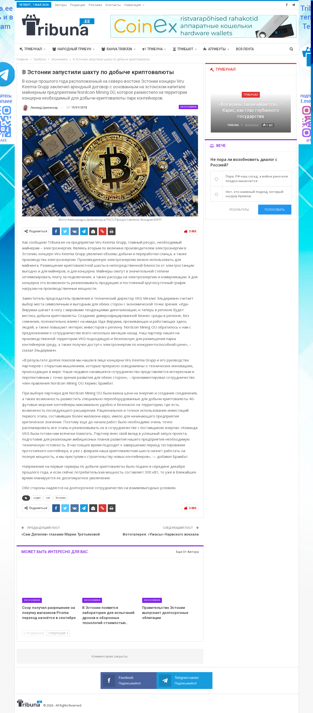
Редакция (77, 5)
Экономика (188, 107)
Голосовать (275, 209)
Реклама (95, 5)
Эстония (61, 498)
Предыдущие (34, 633)
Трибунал (30, 49)
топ (48, 498)
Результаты (239, 209)
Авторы (61, 5)
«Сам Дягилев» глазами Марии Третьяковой (60, 534)
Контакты (113, 5)
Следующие (58, 633)
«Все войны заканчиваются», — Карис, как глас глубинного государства (251, 110)
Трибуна (152, 49)
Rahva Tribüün (117, 49)
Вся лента (245, 49)
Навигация (132, 5)
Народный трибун (71, 49)
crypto (36, 498)
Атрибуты (215, 49)
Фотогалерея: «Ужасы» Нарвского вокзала (160, 534)
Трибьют (183, 49)
